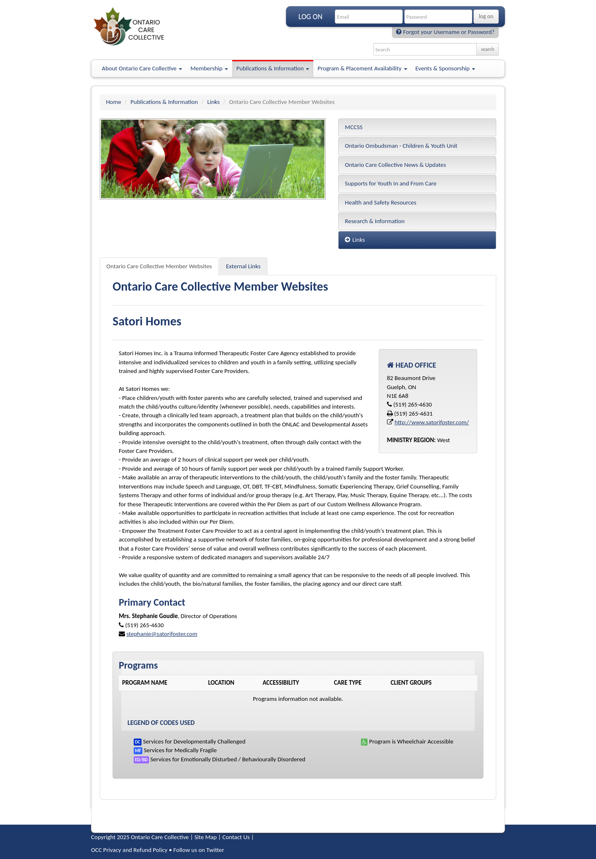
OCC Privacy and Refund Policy (129, 850)
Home (113, 102)
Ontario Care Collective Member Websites (159, 266)
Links (213, 102)
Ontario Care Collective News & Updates (395, 164)
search (487, 49)
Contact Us (236, 837)
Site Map (206, 837)
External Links (243, 266)
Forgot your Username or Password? (445, 32)
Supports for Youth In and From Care (390, 183)
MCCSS (354, 127)
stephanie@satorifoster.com (161, 634)
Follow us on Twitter (198, 850)
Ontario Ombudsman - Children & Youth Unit (401, 145)
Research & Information (374, 221)
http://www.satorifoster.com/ (431, 422)
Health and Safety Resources (380, 202)
